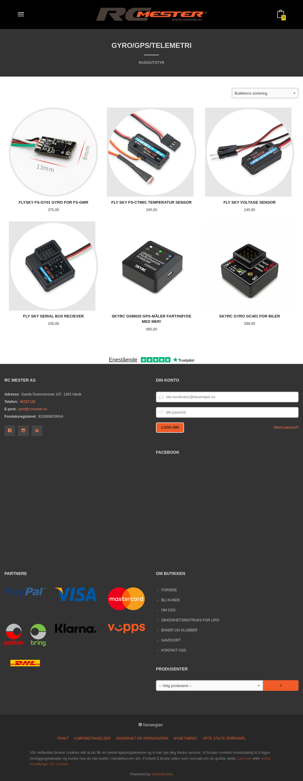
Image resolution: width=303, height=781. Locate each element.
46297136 (27, 402)
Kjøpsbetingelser (92, 738)
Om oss (168, 610)
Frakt (63, 738)
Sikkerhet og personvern (142, 738)
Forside (169, 590)
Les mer (245, 758)
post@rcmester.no (32, 409)
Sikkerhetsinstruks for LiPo (190, 620)
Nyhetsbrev (186, 738)
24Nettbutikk (162, 774)
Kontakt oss (173, 650)
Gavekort (171, 640)
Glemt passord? (286, 427)
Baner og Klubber (179, 630)
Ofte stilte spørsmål (224, 738)
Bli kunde (170, 600)
